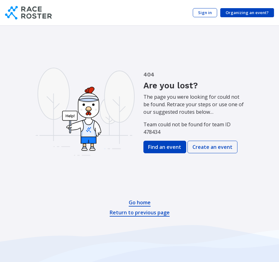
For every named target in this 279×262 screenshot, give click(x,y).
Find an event (164, 147)
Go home (140, 202)
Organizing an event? (247, 12)
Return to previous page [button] (140, 212)
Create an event (212, 147)
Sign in (205, 12)
